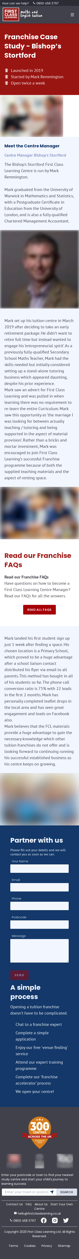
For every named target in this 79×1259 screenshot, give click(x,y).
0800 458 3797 (46, 3)
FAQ (29, 1204)
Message (19, 936)
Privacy (47, 1246)
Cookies (30, 1246)
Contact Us (14, 1204)
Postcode (19, 917)
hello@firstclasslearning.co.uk (37, 1213)
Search (66, 1192)
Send (20, 975)
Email (16, 880)
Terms (13, 1246)
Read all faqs (39, 610)
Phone (16, 899)
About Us (41, 1204)
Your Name (20, 861)
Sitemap (64, 1246)
